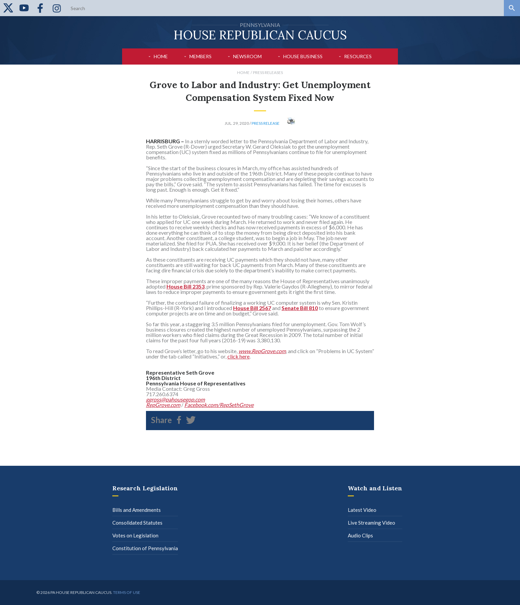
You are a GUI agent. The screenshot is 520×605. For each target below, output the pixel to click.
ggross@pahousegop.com (175, 399)
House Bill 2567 (252, 308)
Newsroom (247, 56)
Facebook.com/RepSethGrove (219, 405)
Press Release (266, 123)
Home (161, 56)
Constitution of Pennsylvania (145, 548)
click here (238, 356)
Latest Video (362, 510)
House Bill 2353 (185, 286)
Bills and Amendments (136, 510)
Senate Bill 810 (300, 308)
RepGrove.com (163, 405)
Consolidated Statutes (137, 523)
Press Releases (268, 72)
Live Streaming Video (371, 523)
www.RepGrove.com (262, 351)
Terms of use (126, 592)
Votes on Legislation (135, 535)
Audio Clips (360, 535)
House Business (303, 56)
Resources (358, 56)
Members (200, 56)
